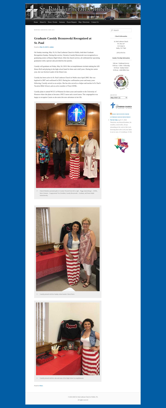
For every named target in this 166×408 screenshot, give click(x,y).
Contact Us (95, 22)
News (41, 385)
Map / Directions (84, 22)
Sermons (62, 22)
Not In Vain (114, 120)
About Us (43, 22)
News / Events (52, 22)
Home (36, 22)
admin (52, 47)
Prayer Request (72, 22)
